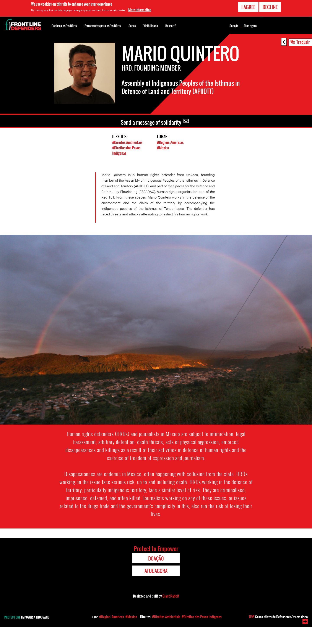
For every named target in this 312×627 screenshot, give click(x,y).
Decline (270, 6)
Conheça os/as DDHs (64, 25)
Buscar (170, 25)
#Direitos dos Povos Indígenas (202, 616)
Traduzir (303, 42)
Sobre (132, 25)
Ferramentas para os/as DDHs (102, 25)
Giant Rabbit (170, 596)
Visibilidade (150, 25)
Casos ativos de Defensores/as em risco (278, 616)
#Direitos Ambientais (127, 142)
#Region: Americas (170, 142)
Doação (234, 26)
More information (139, 9)
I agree (248, 6)
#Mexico (163, 147)
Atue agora (250, 26)
